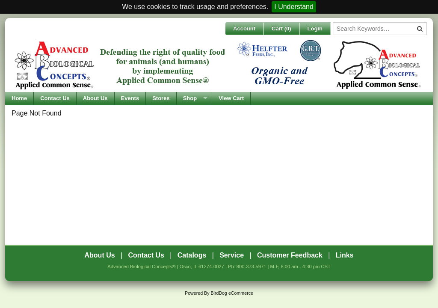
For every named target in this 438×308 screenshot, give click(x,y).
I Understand (294, 6)
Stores (160, 98)
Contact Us (55, 98)
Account (244, 28)
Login (315, 28)
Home (19, 98)
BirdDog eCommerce (231, 293)
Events (130, 98)
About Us (95, 98)
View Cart (231, 98)
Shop (190, 98)
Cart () (281, 28)
